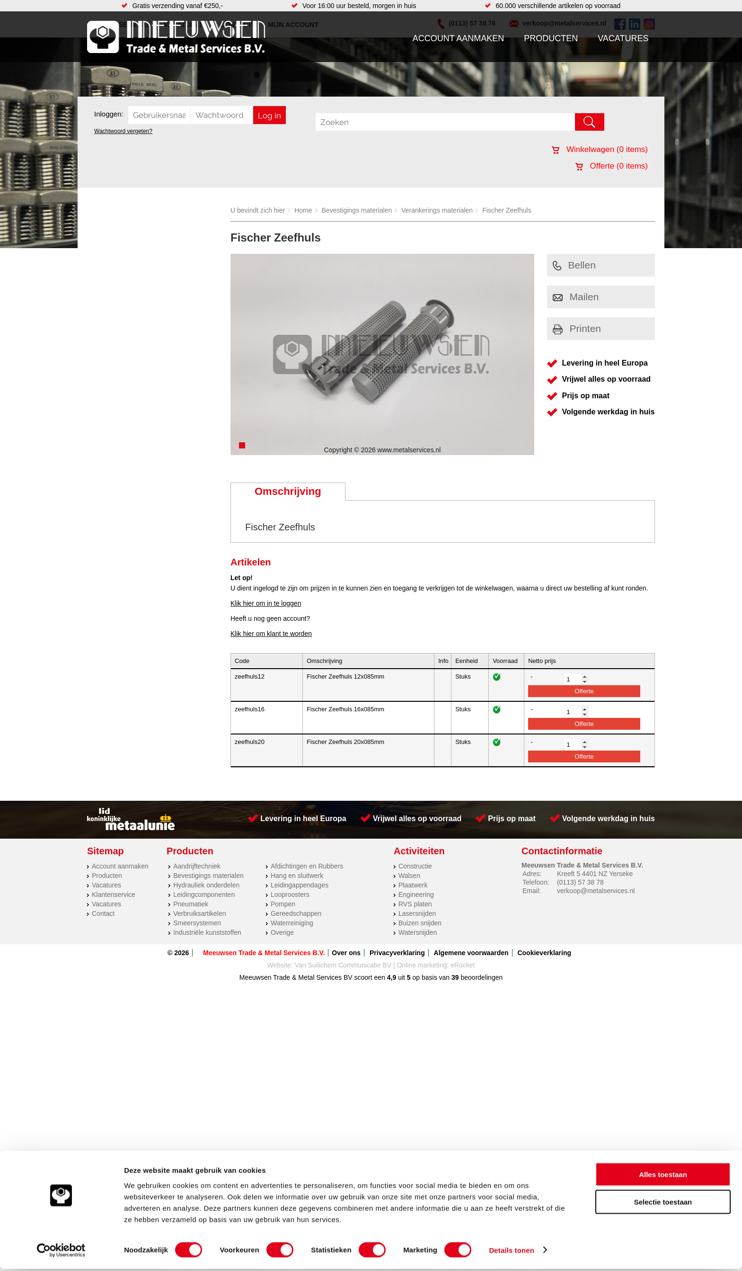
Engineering (416, 894)
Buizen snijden (420, 923)
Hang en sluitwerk (297, 875)
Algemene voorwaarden (471, 953)
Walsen (409, 875)
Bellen (574, 265)
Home (303, 210)
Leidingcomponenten (204, 894)
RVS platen (415, 904)
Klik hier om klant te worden (271, 633)
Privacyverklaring (397, 953)
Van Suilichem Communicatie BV (343, 965)
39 (455, 977)
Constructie (415, 866)
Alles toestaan (663, 1177)
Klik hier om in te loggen (265, 603)
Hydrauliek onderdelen (206, 885)
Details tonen (511, 1252)
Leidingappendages (299, 885)
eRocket (462, 965)
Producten (551, 38)
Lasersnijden (417, 913)
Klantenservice (113, 894)
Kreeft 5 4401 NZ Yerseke (595, 873)
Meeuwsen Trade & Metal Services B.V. (264, 953)
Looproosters (290, 894)
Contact (103, 913)
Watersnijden (417, 932)
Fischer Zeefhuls (506, 210)
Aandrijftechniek (197, 866)
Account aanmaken (458, 38)
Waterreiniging (292, 923)
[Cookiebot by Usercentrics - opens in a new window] (61, 1252)
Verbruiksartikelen (199, 913)
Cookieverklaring (544, 953)
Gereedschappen (296, 913)
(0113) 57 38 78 (580, 882)
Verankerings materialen (437, 210)
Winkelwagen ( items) (600, 149)
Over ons (346, 953)
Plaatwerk (412, 885)
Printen (577, 328)
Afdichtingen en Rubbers (307, 866)
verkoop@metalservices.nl (596, 891)
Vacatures (623, 38)
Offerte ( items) (611, 165)
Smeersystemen (197, 923)
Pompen (283, 904)
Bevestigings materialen (357, 210)
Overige (282, 932)
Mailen (576, 296)
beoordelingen (481, 977)
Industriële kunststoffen (207, 932)
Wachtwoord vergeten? (123, 131)
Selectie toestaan (663, 1204)
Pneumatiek (190, 904)
